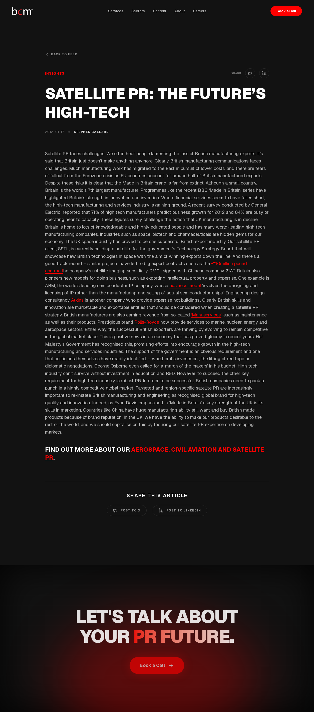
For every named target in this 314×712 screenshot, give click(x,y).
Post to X (126, 510)
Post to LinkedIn (180, 510)
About (179, 11)
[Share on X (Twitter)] (250, 73)
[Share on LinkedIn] (264, 73)
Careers (199, 11)
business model (185, 285)
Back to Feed (61, 54)
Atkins (77, 300)
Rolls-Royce (146, 322)
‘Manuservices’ (206, 315)
